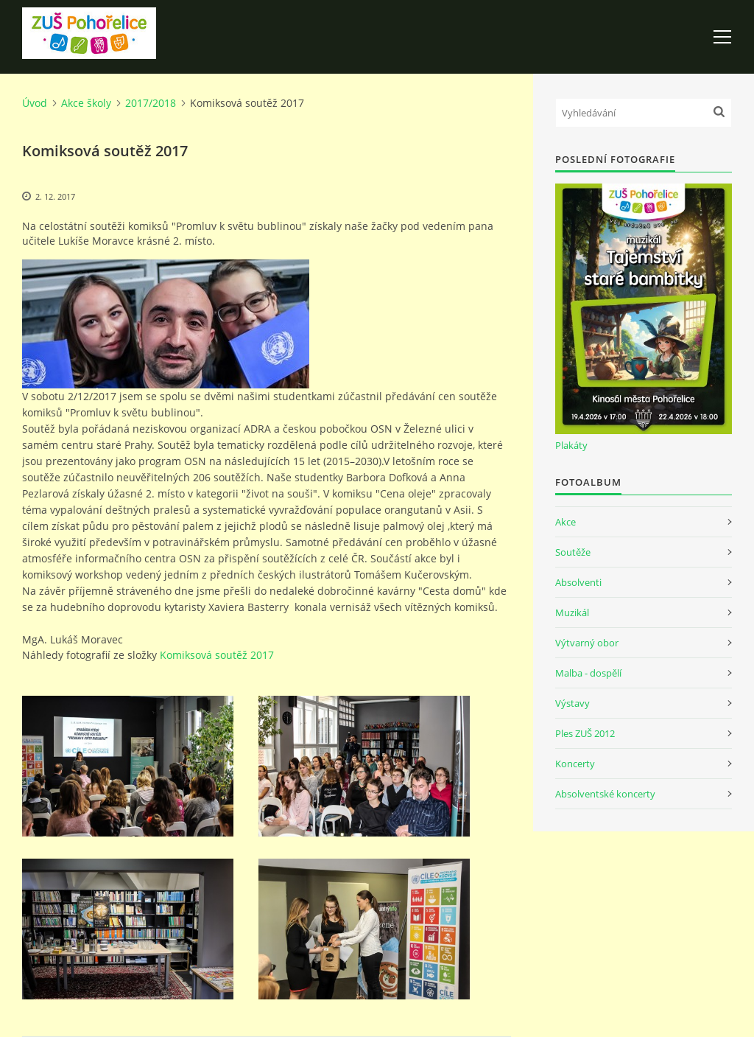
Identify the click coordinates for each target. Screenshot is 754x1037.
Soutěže (573, 552)
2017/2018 (150, 103)
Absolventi (578, 582)
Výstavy (572, 703)
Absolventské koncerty (605, 793)
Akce (565, 521)
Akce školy (86, 103)
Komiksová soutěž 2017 (217, 655)
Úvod (34, 103)
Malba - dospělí (588, 673)
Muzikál (572, 612)
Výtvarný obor (587, 642)
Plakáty (571, 445)
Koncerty (575, 763)
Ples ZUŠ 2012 (585, 733)
